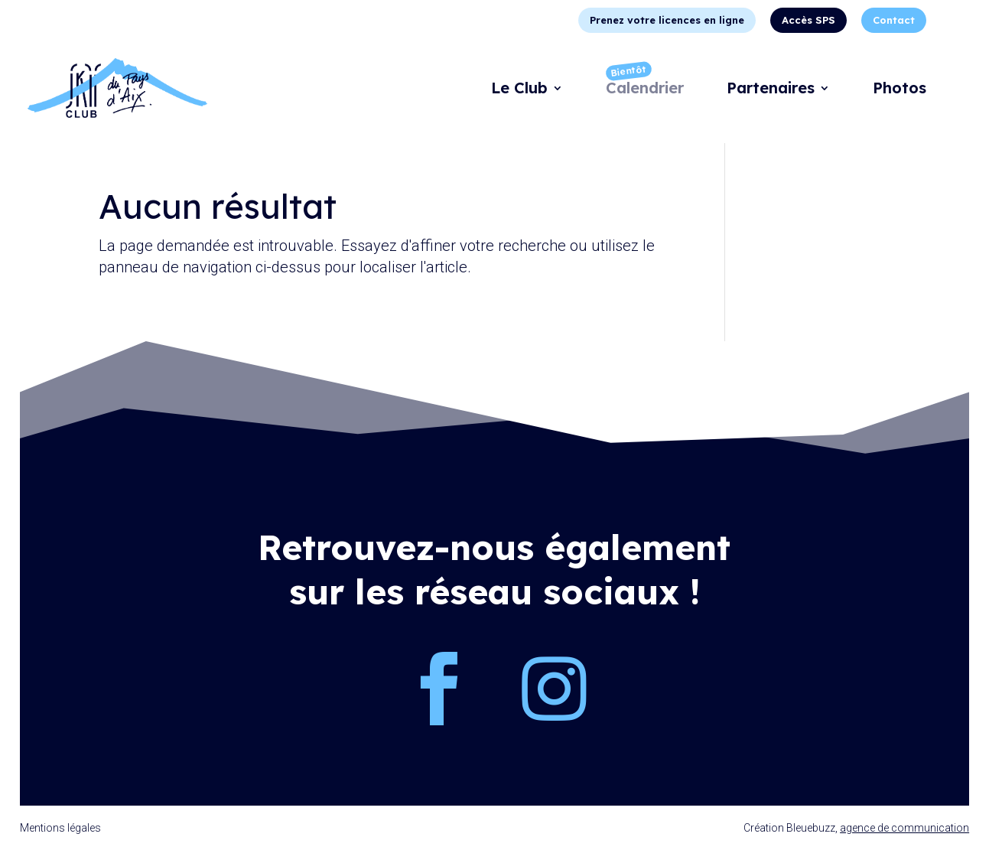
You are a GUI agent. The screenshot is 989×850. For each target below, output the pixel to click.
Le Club (519, 90)
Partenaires (771, 90)
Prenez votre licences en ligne (667, 20)
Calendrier (645, 90)
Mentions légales (60, 828)
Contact (894, 20)
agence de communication (904, 828)
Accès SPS (808, 20)
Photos (899, 90)
